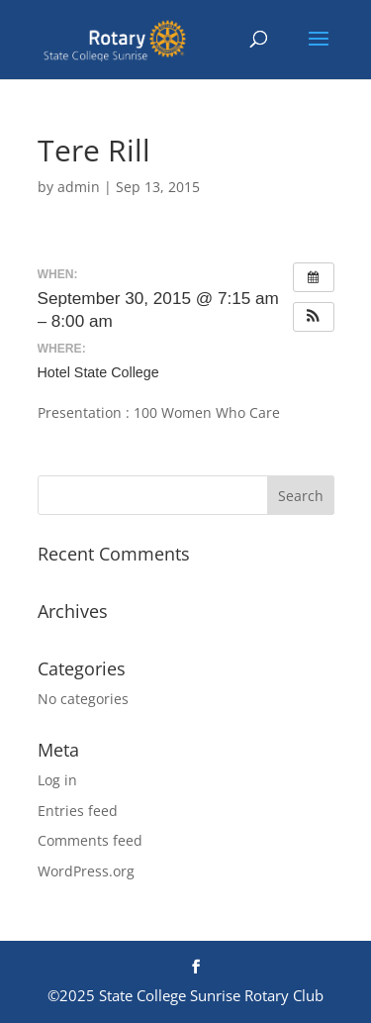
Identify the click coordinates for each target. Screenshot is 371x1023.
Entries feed (78, 810)
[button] (313, 317)
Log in (57, 779)
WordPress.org (86, 871)
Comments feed (90, 840)
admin (78, 186)
